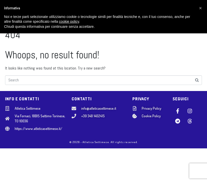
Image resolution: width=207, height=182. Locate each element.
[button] (200, 157)
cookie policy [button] (69, 170)
